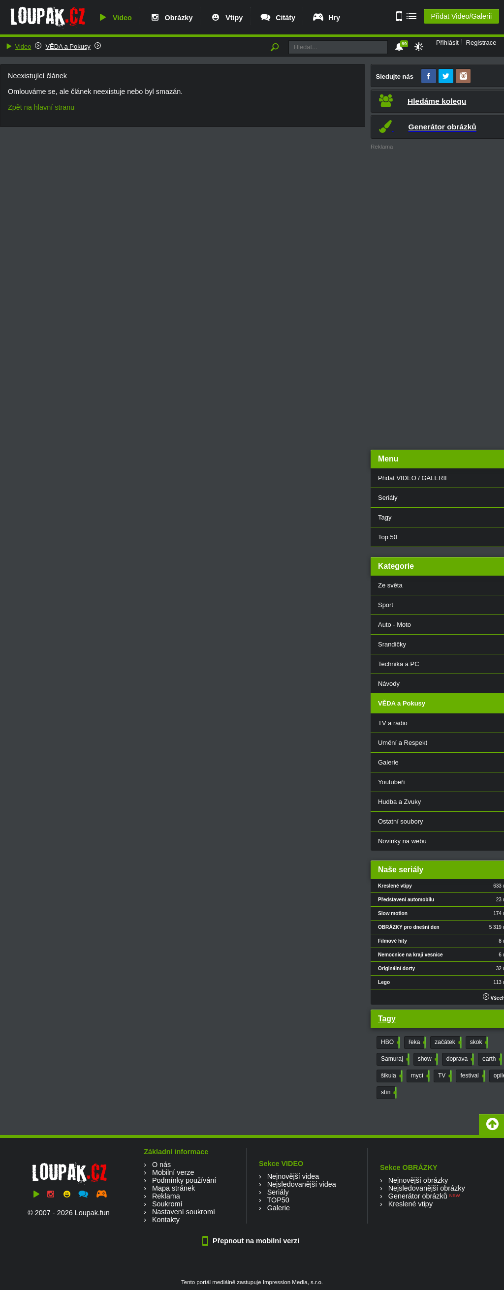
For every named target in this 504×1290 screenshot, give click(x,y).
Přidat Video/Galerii (461, 16)
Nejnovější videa (293, 1176)
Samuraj (394, 1059)
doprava (459, 1059)
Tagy (387, 1018)
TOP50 (278, 1200)
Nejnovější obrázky (418, 1180)
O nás (161, 1164)
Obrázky (171, 18)
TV (444, 1076)
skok (478, 1042)
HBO (389, 1042)
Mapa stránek (173, 1188)
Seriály (278, 1192)
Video (114, 18)
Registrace (481, 42)
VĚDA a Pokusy (67, 46)
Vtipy (226, 18)
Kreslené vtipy (410, 1204)
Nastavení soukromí (183, 1212)
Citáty (277, 18)
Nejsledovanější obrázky (426, 1188)
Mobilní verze (173, 1172)
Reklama (166, 1196)
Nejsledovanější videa (301, 1184)
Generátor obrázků (417, 1196)
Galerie (278, 1208)
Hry (326, 18)
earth (491, 1059)
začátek (447, 1042)
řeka (416, 1042)
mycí (419, 1076)
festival (471, 1076)
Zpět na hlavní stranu (41, 107)
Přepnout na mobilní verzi (252, 1241)
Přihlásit (447, 42)
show (427, 1059)
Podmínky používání (184, 1180)
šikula (391, 1076)
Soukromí (167, 1204)
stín (388, 1093)
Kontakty (166, 1220)
